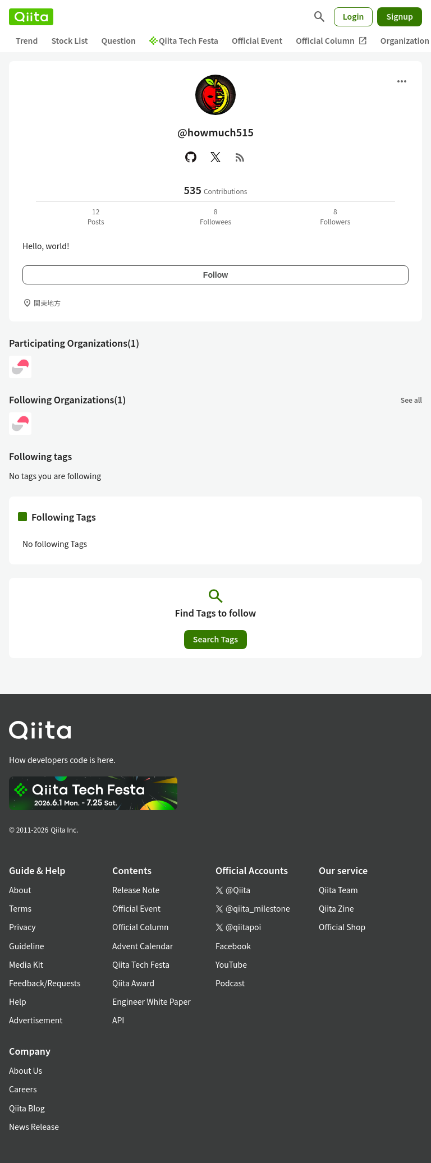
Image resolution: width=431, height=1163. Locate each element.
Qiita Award (133, 983)
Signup (399, 16)
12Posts (96, 216)
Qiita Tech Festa (183, 40)
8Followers (335, 216)
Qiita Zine (336, 908)
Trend (27, 40)
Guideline (26, 945)
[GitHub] (190, 157)
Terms (20, 908)
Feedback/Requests (45, 983)
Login (353, 16)
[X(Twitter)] (215, 157)
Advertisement (36, 1020)
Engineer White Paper (151, 1001)
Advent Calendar (142, 945)
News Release (34, 1126)
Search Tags (215, 639)
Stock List (69, 40)
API (118, 1020)
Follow (215, 274)
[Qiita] (31, 16)
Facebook (233, 945)
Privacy (22, 926)
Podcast (230, 983)
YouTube (231, 964)
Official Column (331, 41)
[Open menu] (402, 81)
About (20, 889)
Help (17, 1001)
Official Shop (342, 926)
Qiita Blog (27, 1108)
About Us (25, 1070)
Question (119, 40)
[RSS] (240, 157)
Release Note (135, 889)
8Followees (215, 216)
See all (411, 399)
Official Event (257, 40)
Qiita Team (338, 889)
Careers (22, 1089)
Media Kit (26, 964)
